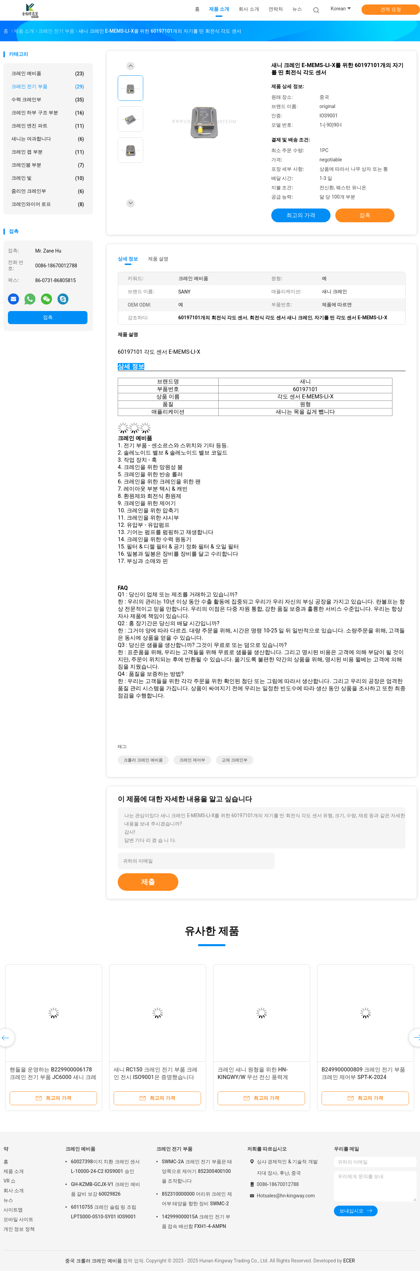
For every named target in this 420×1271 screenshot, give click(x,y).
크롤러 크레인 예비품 (143, 760)
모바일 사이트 (18, 1219)
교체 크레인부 (235, 760)
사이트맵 (13, 1210)
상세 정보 (128, 258)
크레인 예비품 (47, 73)
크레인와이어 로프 (47, 204)
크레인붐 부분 (47, 165)
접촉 (48, 317)
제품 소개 (13, 1171)
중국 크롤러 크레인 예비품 (93, 1260)
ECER (349, 1260)
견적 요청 (390, 9)
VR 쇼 (9, 1181)
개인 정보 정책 (19, 1229)
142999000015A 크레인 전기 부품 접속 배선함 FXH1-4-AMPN (196, 1221)
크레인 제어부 (192, 760)
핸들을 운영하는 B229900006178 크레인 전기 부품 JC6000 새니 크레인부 (53, 1077)
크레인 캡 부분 (47, 152)
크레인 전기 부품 (47, 86)
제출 (148, 882)
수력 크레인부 (47, 99)
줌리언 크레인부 (47, 191)
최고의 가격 (300, 215)
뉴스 (8, 1200)
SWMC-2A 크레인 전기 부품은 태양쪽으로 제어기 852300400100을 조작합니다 (197, 1171)
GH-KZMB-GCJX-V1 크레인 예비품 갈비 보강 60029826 (105, 1189)
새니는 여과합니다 (47, 139)
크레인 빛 (47, 178)
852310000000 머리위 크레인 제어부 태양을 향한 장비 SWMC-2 (197, 1198)
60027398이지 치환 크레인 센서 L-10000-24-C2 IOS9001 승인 (105, 1166)
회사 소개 (13, 1190)
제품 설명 (158, 258)
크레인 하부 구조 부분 (47, 112)
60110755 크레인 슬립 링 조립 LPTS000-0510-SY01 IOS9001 (103, 1211)
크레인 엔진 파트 (47, 125)
